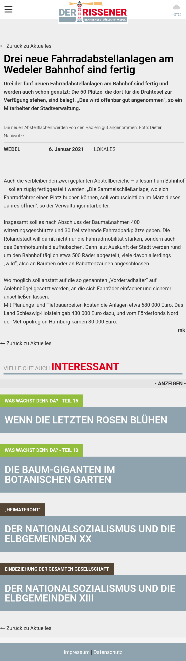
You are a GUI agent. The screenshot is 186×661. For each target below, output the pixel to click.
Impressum (77, 652)
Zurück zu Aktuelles (25, 46)
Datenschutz (107, 652)
